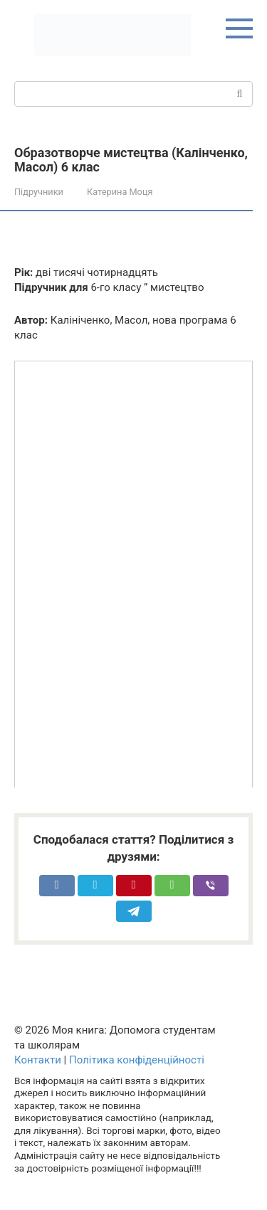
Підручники (38, 191)
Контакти (37, 1060)
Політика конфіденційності (136, 1060)
